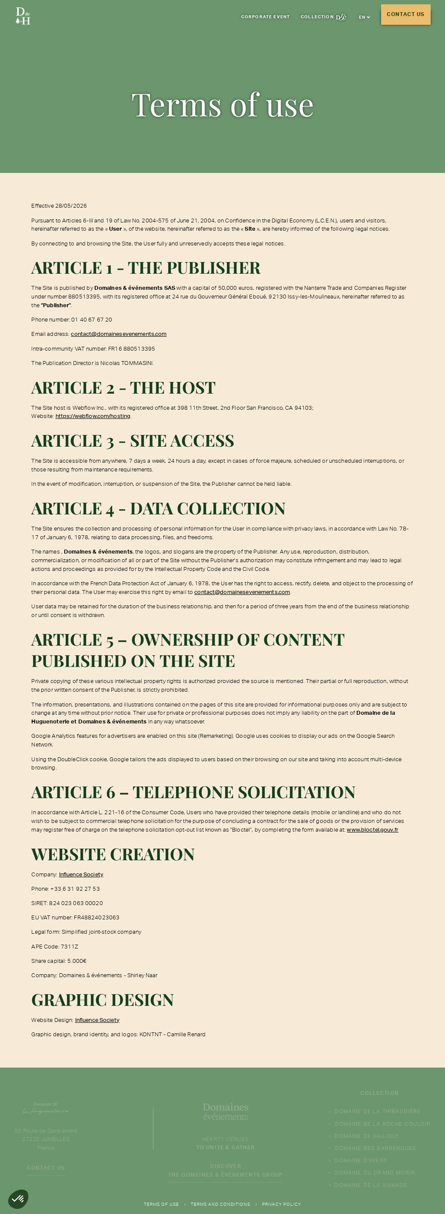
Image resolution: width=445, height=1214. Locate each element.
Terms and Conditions (220, 1204)
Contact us (406, 14)
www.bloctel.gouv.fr (373, 829)
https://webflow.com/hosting (93, 415)
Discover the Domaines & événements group (225, 1172)
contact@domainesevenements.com (118, 333)
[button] (364, 17)
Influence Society (81, 874)
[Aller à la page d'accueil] (23, 17)
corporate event (265, 16)
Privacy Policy (281, 1204)
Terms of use (161, 1204)
